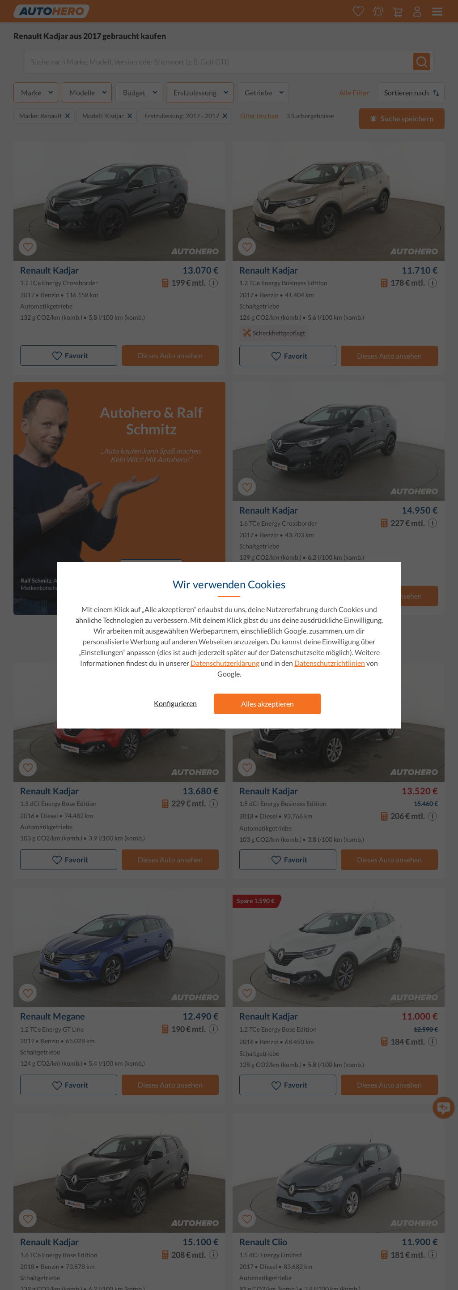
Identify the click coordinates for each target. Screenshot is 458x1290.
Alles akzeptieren (267, 703)
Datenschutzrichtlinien (329, 663)
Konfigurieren (175, 703)
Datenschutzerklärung (225, 663)
